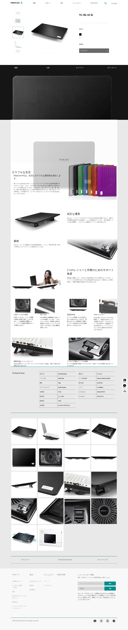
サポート (48, 3)
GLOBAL (114, 3)
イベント (46, 581)
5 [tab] (54, 53)
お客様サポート (17, 581)
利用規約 (105, 597)
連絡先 (32, 585)
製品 (34, 3)
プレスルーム (48, 585)
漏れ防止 (15, 602)
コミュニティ (76, 3)
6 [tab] (57, 53)
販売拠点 (32, 590)
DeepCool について (35, 581)
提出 (110, 583)
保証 (13, 592)
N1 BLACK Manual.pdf (65, 560)
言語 (110, 588)
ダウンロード (103, 560)
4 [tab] (51, 53)
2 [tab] (45, 53)
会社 (61, 3)
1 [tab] (42, 53)
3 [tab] (48, 53)
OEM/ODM (94, 3)
